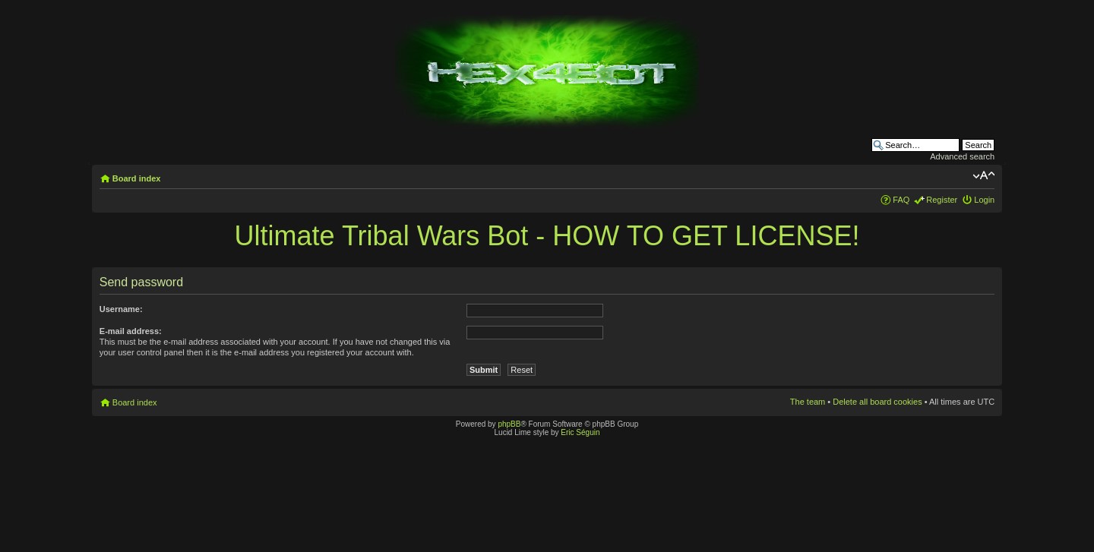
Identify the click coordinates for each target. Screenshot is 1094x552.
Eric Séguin (580, 432)
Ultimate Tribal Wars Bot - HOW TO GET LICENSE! (547, 235)
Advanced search (962, 156)
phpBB (509, 424)
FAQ (901, 199)
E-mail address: (131, 331)
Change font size (983, 175)
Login (984, 199)
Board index (136, 178)
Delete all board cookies (877, 401)
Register (941, 199)
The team (807, 401)
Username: (121, 309)
